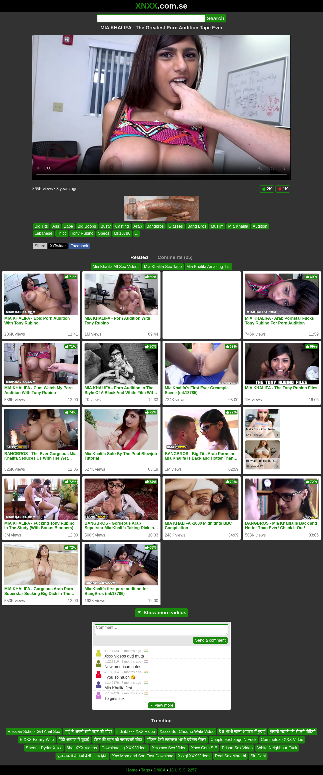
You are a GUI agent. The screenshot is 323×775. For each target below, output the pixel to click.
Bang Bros (196, 226)
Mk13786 (122, 233)
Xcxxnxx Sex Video (169, 748)
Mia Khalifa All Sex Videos (116, 266)
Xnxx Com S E (204, 748)
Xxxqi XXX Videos (194, 756)
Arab (137, 226)
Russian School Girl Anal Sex (34, 731)
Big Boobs (87, 226)
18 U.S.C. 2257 (183, 770)
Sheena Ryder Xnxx (44, 748)
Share (40, 246)
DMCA (159, 770)
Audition (260, 226)
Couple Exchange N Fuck (233, 739)
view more (161, 705)
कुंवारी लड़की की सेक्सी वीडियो (292, 731)
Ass (55, 226)
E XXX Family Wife (37, 739)
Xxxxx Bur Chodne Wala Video (186, 731)
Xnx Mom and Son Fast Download (142, 756)
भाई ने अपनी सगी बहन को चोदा (88, 731)
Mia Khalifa (238, 226)
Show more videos (161, 612)
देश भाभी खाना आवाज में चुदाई (242, 731)
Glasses (175, 226)
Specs (103, 233)
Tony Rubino (82, 233)
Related (139, 257)
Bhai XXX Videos (81, 748)
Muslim (217, 226)
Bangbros (155, 226)
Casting (122, 226)
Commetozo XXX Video (282, 739)
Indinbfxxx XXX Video (135, 731)
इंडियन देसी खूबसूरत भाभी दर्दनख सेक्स (176, 739)
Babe (68, 226)
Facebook (79, 246)
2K (266, 189)
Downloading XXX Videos (124, 748)
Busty (105, 226)
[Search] (151, 18)
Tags (145, 770)
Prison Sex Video (237, 748)
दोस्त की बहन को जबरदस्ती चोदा (118, 739)
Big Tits (41, 226)
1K (283, 189)
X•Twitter (58, 246)
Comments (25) (175, 257)
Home (132, 770)
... (136, 233)
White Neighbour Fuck (277, 748)
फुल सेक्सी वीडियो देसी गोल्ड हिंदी (82, 756)
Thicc (61, 233)
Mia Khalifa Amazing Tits (208, 266)
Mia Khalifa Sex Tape (163, 266)
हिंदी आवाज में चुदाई (74, 739)
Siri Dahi (257, 756)
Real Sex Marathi (230, 756)
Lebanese (43, 233)
